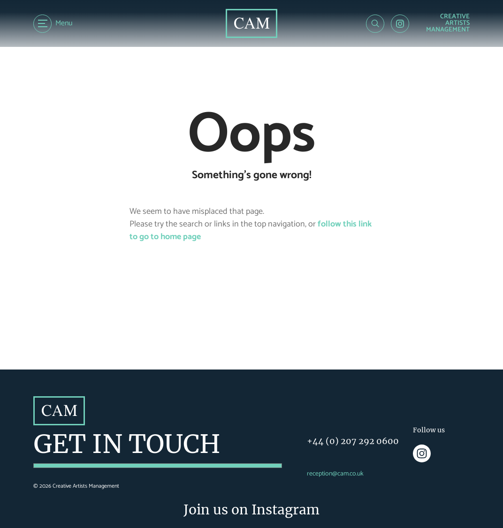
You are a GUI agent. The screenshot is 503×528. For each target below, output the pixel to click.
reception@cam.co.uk (335, 474)
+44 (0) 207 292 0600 (353, 441)
